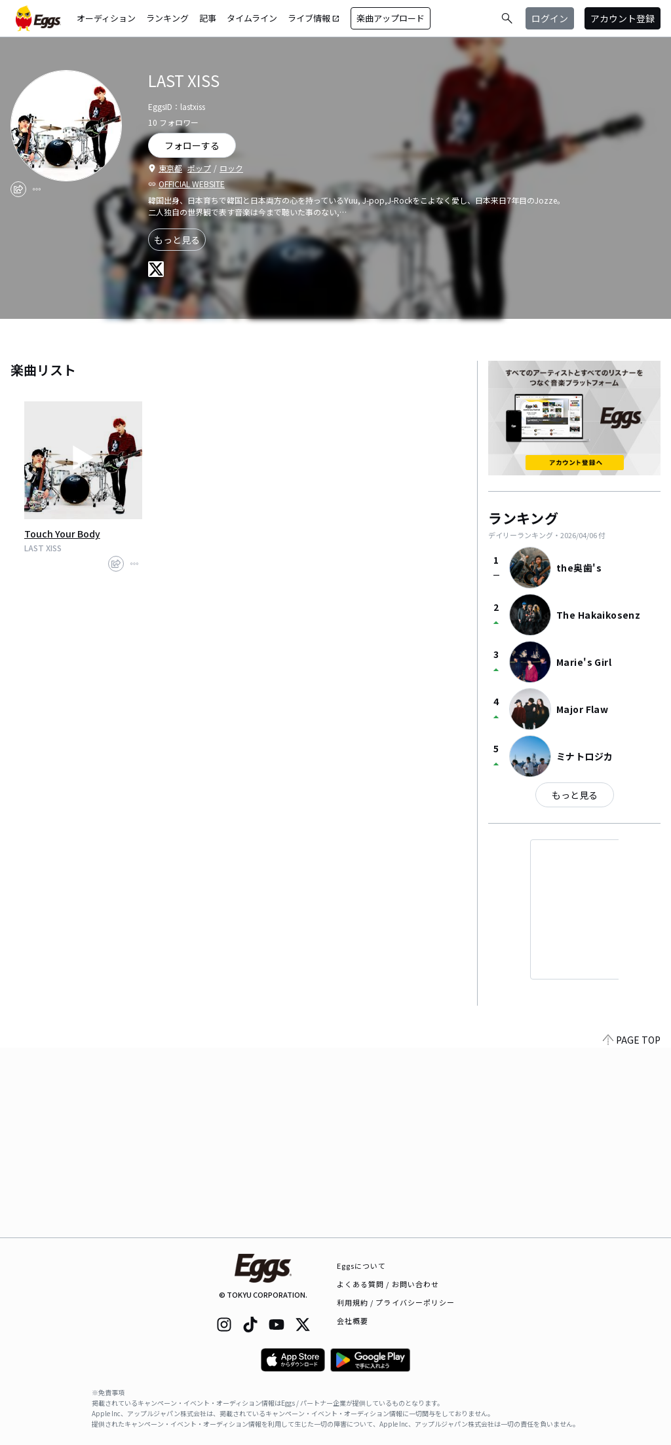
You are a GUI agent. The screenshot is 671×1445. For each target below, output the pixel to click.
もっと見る (177, 239)
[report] (37, 189)
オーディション (106, 18)
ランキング (167, 18)
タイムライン (252, 18)
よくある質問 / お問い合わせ (388, 1284)
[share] (18, 189)
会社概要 (352, 1320)
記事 (207, 18)
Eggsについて (362, 1265)
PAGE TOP (632, 1229)
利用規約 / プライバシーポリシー (396, 1302)
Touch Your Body (62, 533)
